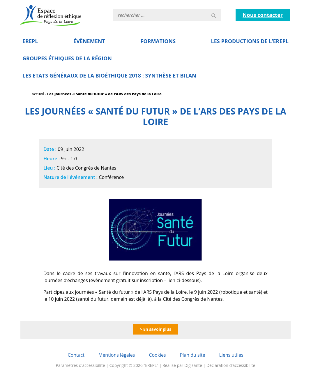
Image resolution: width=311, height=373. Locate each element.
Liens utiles (231, 355)
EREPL (30, 41)
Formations (158, 41)
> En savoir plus (155, 329)
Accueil (38, 93)
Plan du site (192, 355)
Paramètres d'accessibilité (80, 365)
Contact (76, 355)
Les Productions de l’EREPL (250, 41)
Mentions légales (116, 355)
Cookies (157, 355)
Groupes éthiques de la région (67, 58)
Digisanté (193, 365)
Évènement (89, 41)
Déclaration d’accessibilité (230, 365)
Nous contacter (263, 14)
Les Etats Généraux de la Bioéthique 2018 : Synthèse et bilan (109, 75)
